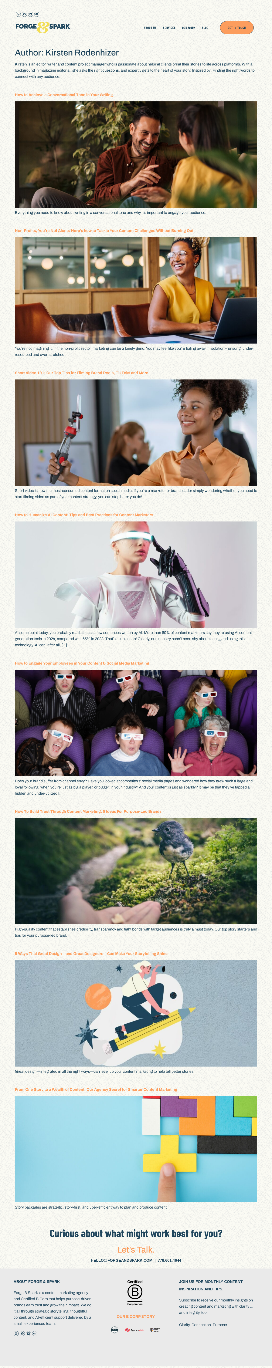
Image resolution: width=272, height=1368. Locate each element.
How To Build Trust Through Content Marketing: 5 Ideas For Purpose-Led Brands (88, 811)
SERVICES (169, 28)
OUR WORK (189, 28)
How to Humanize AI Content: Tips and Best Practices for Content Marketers (84, 515)
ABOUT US (150, 28)
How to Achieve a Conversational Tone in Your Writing (64, 95)
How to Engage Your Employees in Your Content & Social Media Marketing (82, 663)
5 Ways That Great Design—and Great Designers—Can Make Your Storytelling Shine (91, 954)
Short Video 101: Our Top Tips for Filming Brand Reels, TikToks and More (81, 373)
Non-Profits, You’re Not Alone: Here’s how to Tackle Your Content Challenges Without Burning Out (104, 231)
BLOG (205, 28)
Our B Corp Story (136, 1316)
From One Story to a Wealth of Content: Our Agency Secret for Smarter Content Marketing (96, 1089)
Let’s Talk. (136, 1249)
